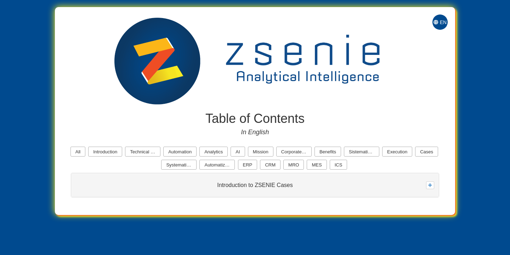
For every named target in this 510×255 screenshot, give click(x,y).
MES (317, 165)
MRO (293, 165)
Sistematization (364, 151)
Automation (180, 151)
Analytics (213, 151)
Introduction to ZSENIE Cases (255, 185)
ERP (248, 165)
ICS (338, 165)
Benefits (327, 151)
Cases (426, 151)
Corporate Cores (296, 151)
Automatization (219, 165)
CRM (270, 165)
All (77, 151)
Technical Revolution (145, 151)
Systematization (181, 165)
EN (440, 22)
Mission (260, 151)
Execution (397, 151)
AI (238, 151)
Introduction (105, 151)
